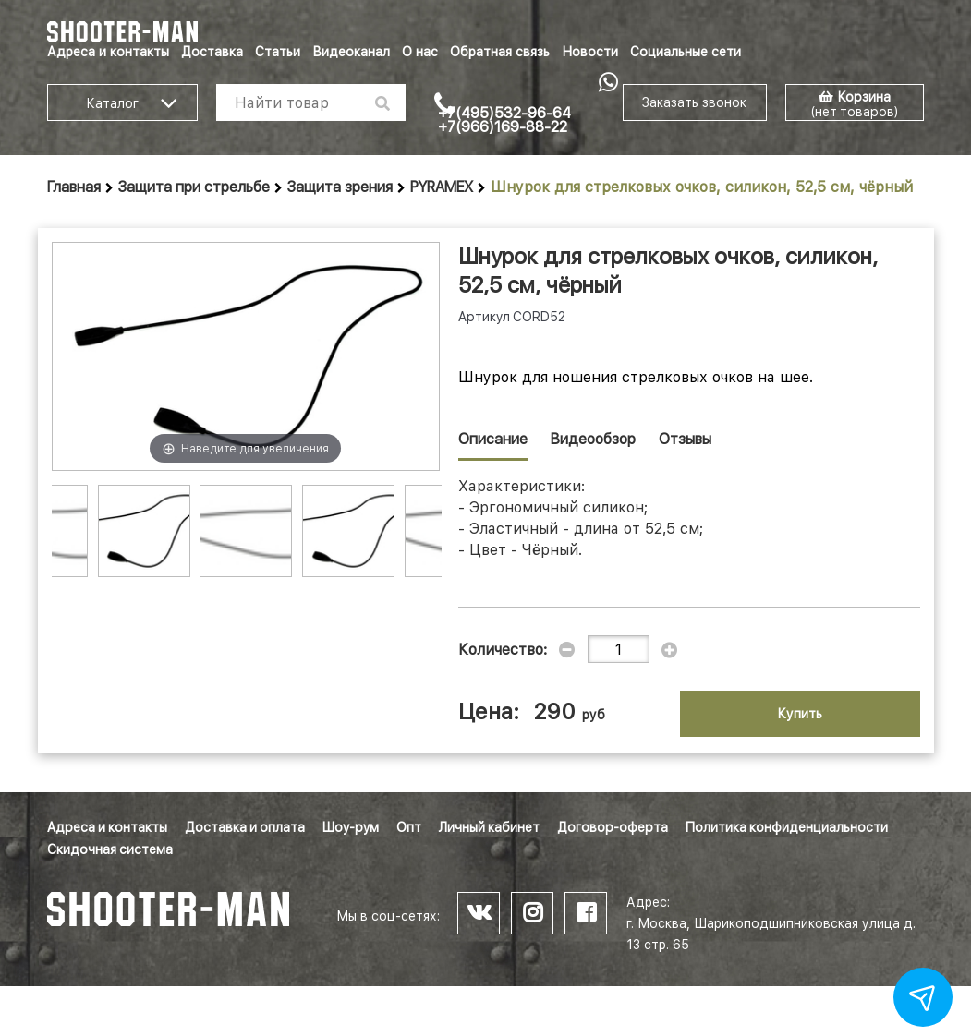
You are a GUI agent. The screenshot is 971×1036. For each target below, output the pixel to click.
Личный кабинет (489, 827)
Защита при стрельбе (194, 187)
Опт (408, 827)
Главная (74, 187)
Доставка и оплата (245, 827)
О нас (420, 51)
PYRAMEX (441, 187)
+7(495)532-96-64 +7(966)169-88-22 (504, 120)
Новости (590, 51)
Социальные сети (685, 51)
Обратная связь (500, 51)
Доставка (212, 51)
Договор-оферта (612, 827)
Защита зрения (340, 187)
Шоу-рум (350, 827)
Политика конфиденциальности (787, 827)
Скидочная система (110, 849)
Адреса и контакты (108, 51)
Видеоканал (351, 51)
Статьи (277, 51)
